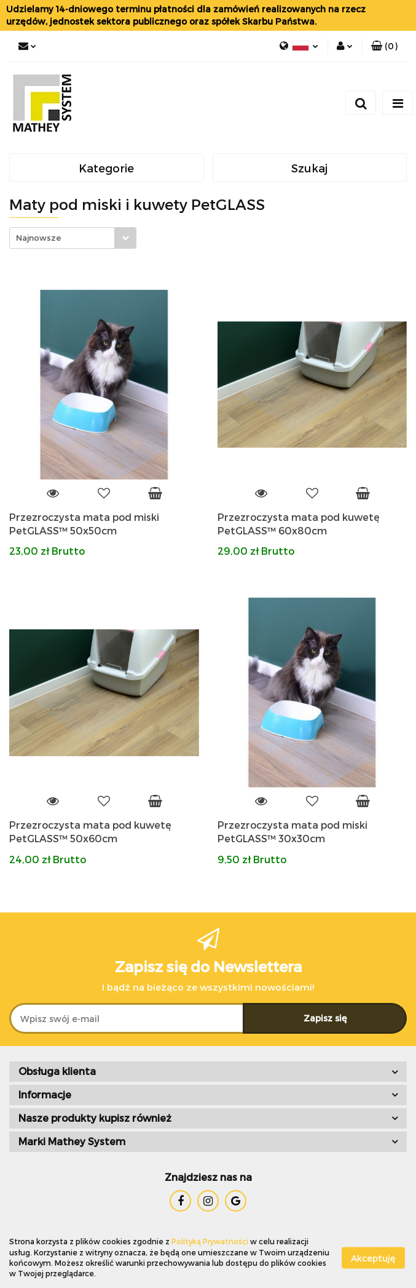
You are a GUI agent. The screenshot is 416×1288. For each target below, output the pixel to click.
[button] (384, 46)
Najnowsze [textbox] (38, 238)
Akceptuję (373, 1257)
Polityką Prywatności (209, 1241)
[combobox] (72, 238)
